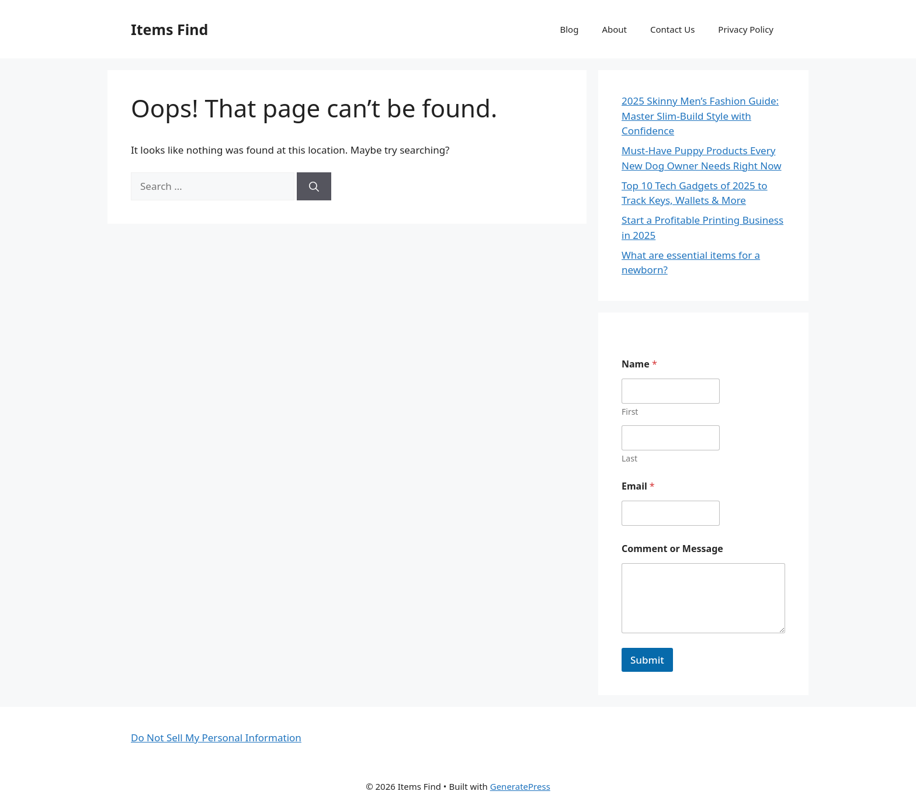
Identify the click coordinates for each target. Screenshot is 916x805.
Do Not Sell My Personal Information (216, 737)
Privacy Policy (745, 29)
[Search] (314, 186)
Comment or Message (672, 548)
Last (629, 458)
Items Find (169, 29)
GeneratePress (520, 786)
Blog (569, 29)
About (614, 29)
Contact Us (672, 29)
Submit (647, 660)
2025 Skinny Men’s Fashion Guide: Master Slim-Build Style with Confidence (700, 115)
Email (638, 486)
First (630, 412)
